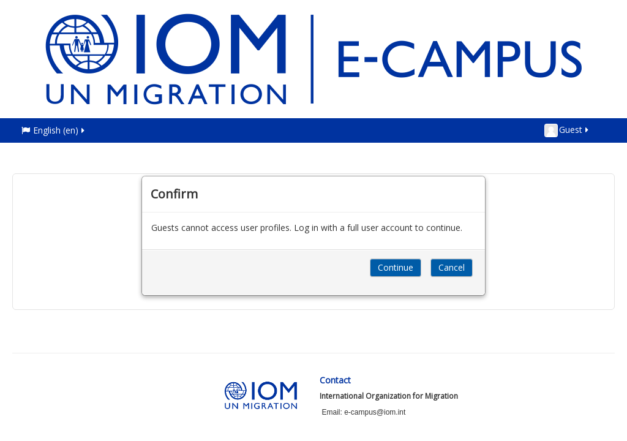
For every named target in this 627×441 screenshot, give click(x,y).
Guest (567, 130)
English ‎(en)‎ (53, 130)
